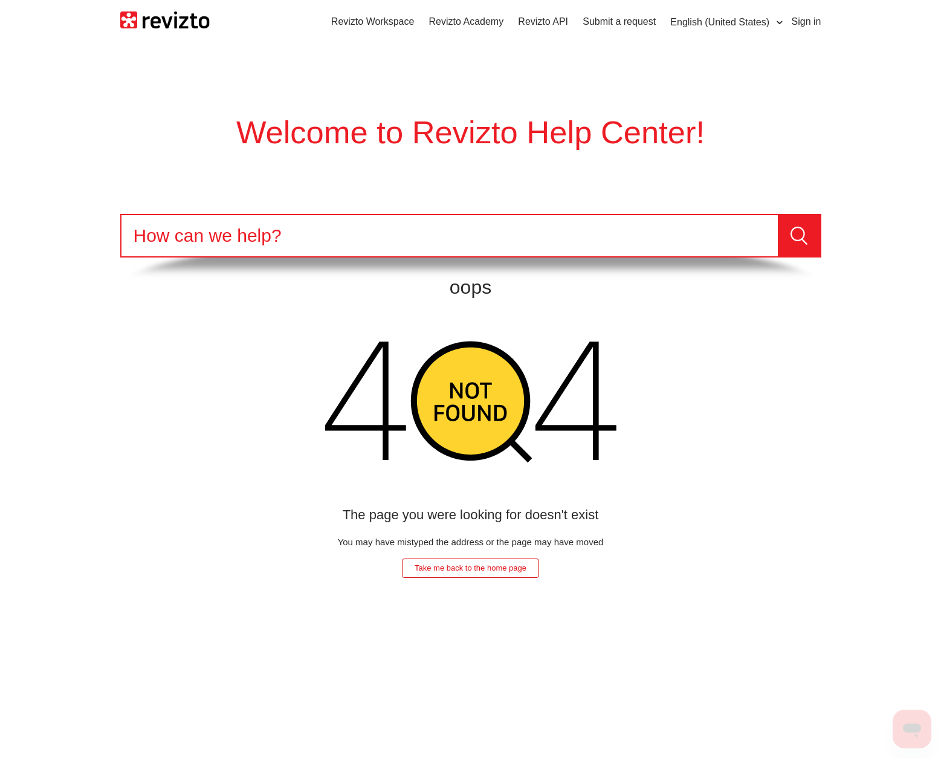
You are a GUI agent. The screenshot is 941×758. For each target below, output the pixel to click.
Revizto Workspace (373, 21)
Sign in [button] (806, 21)
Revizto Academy (466, 21)
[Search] (449, 236)
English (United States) (721, 22)
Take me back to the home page (470, 567)
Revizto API (543, 21)
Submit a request (619, 21)
